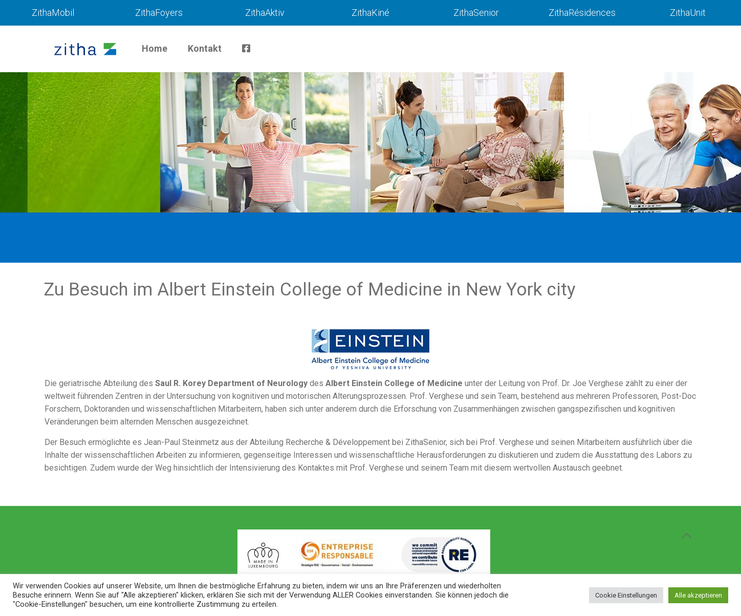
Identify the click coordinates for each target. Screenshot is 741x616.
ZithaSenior (476, 12)
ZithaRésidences (582, 12)
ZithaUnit (688, 12)
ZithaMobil (53, 12)
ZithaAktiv (265, 12)
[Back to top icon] (686, 535)
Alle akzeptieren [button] (698, 595)
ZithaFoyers (159, 12)
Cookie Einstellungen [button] (626, 595)
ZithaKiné (370, 12)
